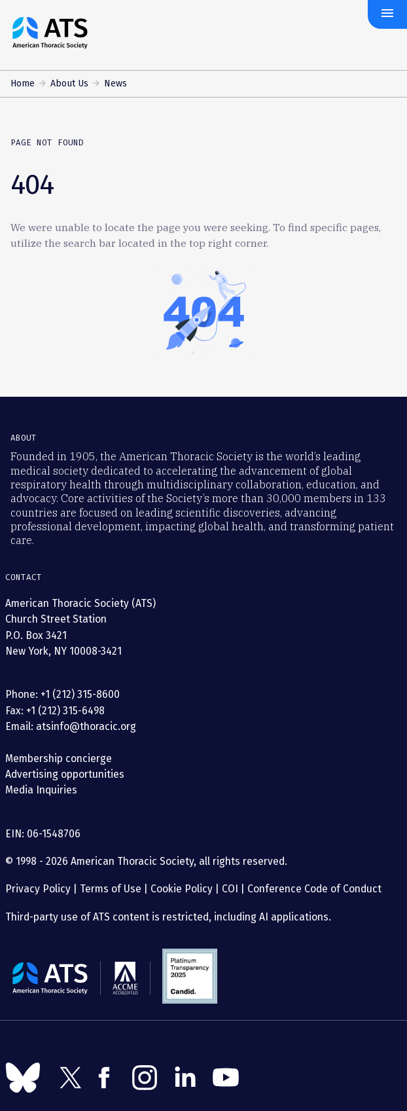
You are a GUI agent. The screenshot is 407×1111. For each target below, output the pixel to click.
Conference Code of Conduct (313, 889)
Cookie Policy (181, 889)
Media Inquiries (41, 790)
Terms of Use (110, 889)
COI (230, 889)
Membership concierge (58, 758)
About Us (69, 83)
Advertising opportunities (64, 774)
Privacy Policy (38, 889)
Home (22, 83)
